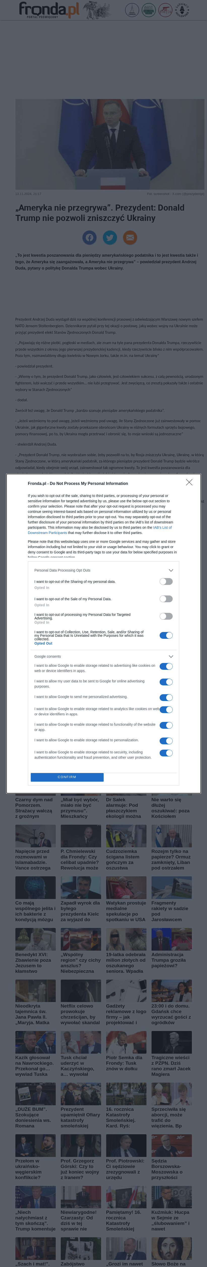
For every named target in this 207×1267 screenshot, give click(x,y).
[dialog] (104, 633)
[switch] (166, 581)
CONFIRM (67, 777)
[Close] (191, 484)
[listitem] (104, 570)
